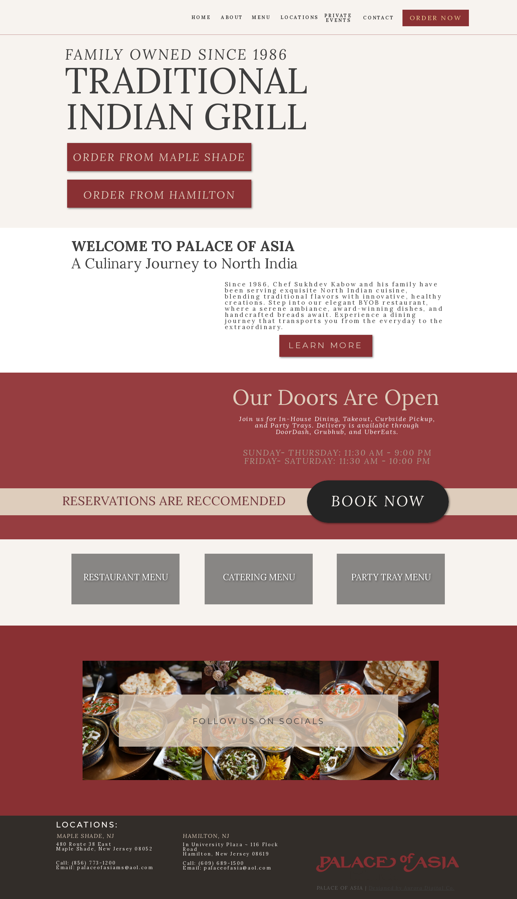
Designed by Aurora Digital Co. (412, 888)
